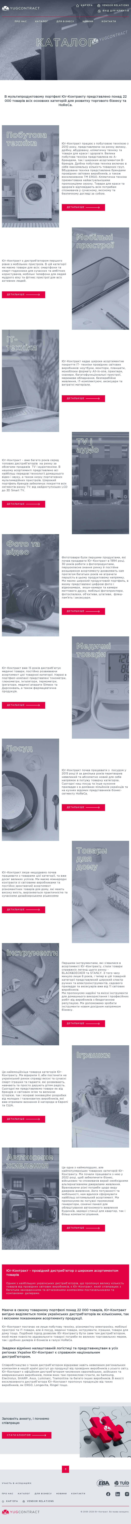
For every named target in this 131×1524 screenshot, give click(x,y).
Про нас (21, 21)
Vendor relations (40, 1501)
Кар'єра (12, 1501)
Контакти (109, 21)
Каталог (41, 21)
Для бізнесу (65, 21)
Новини (88, 21)
